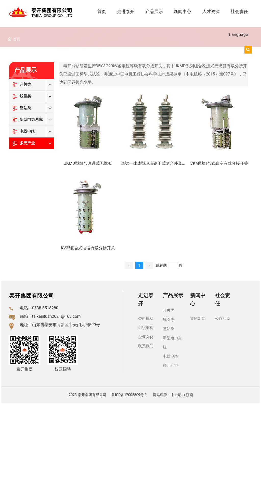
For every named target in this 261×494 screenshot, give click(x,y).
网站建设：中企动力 (169, 395)
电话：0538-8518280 (39, 308)
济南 (189, 395)
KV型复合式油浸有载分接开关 (88, 248)
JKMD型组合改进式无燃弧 (88, 163)
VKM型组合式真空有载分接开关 (219, 163)
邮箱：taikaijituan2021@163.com (50, 316)
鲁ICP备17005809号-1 (129, 395)
